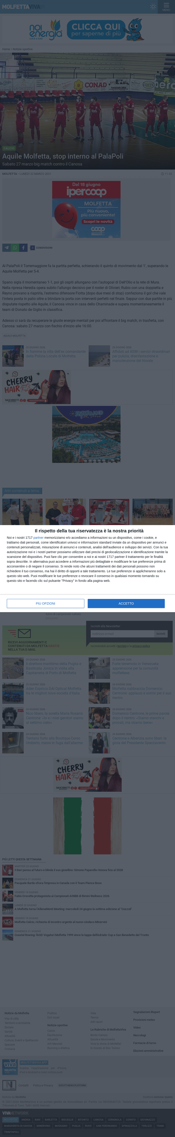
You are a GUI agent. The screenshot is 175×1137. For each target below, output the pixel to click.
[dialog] (87, 568)
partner (38, 537)
